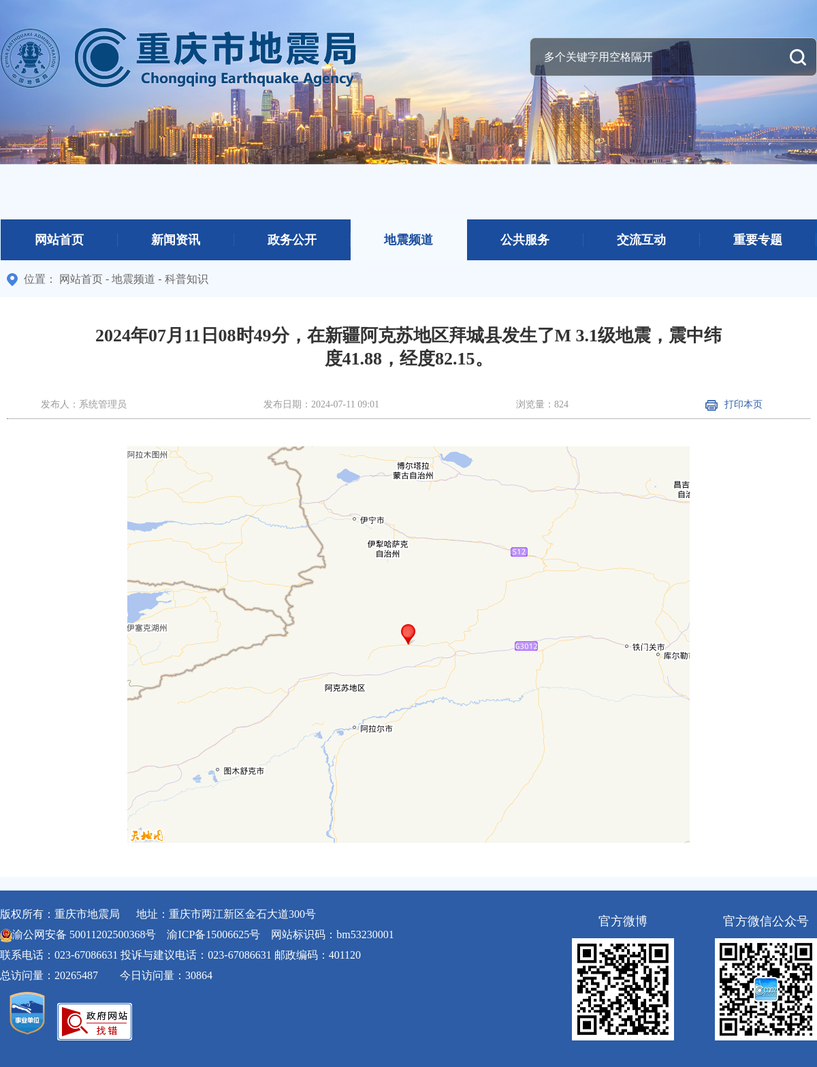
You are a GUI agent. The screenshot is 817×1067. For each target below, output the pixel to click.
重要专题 (757, 240)
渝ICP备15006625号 (213, 934)
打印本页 (734, 404)
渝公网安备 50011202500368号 (84, 934)
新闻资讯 (175, 240)
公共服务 (524, 240)
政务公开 (292, 240)
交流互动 (641, 240)
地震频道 (408, 240)
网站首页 (59, 240)
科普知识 (186, 279)
